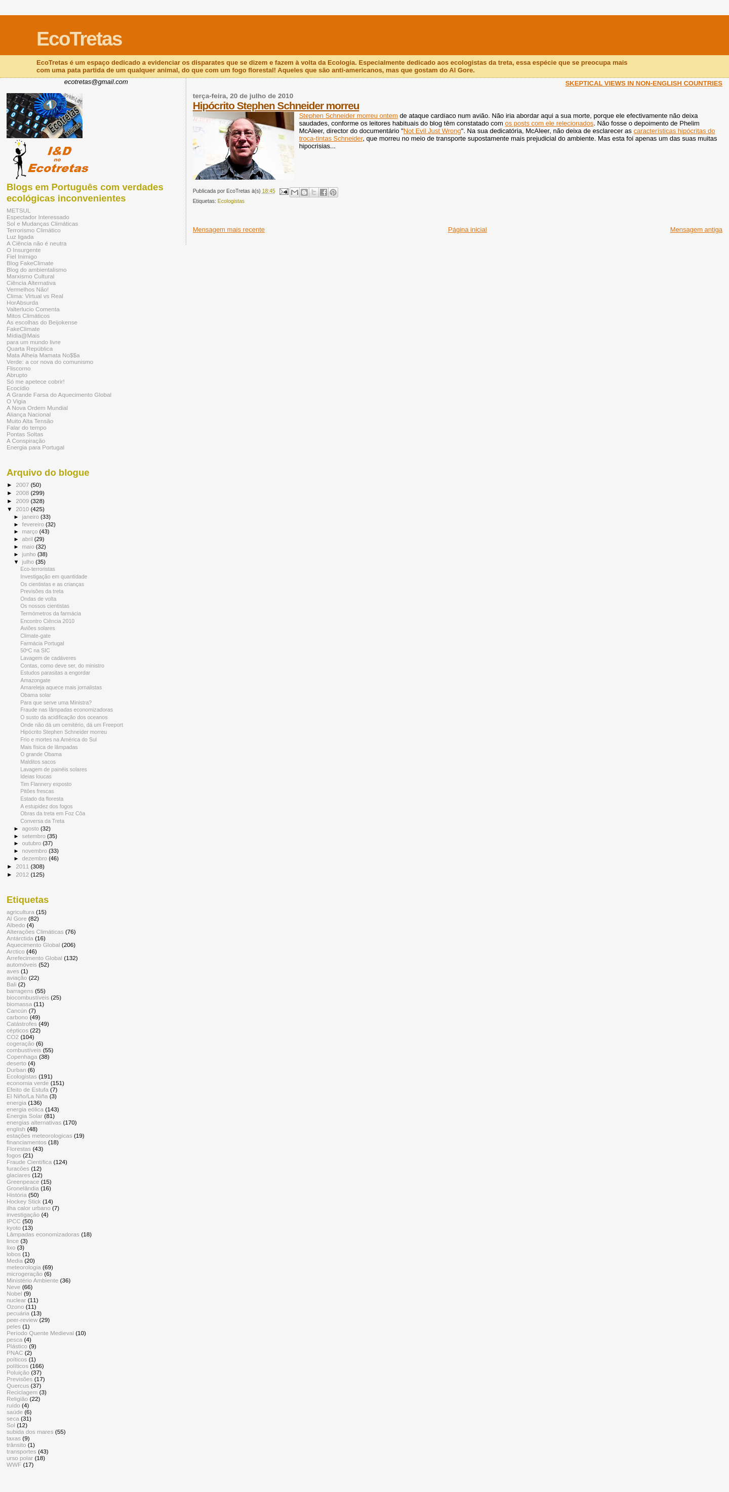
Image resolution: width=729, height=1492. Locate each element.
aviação (17, 977)
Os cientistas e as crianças (52, 584)
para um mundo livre (34, 342)
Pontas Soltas (25, 434)
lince (13, 1240)
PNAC (15, 1352)
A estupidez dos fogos (46, 806)
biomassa (19, 1004)
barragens (20, 990)
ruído (13, 1405)
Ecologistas (231, 201)
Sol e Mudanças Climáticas (42, 223)
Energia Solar (25, 1115)
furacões (18, 1168)
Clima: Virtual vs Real (35, 296)
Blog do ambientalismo (37, 269)
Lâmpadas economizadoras (43, 1234)
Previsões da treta (41, 591)
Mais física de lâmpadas (48, 747)
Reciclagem (22, 1392)
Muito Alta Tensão (30, 421)
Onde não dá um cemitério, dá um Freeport (71, 725)
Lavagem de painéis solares (53, 769)
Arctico (16, 951)
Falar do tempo (27, 427)
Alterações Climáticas (35, 931)
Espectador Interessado (38, 217)
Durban (16, 1069)
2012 (23, 874)
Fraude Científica (29, 1161)
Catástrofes (22, 1023)
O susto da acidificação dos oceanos (63, 717)
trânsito (16, 1444)
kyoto (14, 1227)
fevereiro (34, 524)
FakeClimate (23, 328)
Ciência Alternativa (31, 282)
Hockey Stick (24, 1201)
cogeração (20, 1043)
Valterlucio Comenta (33, 309)
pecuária (18, 1313)
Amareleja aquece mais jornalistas (61, 687)
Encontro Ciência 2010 (47, 621)
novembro (35, 851)
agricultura (20, 911)
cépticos (17, 1030)
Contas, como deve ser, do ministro (62, 665)
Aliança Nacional (29, 414)
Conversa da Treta (42, 821)
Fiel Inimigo (22, 256)
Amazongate (35, 680)
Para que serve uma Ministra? (56, 702)
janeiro (31, 517)
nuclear (16, 1300)
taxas (14, 1438)
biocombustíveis (28, 997)
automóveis (22, 964)
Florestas (19, 1148)
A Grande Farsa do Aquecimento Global (59, 394)
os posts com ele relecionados (549, 123)
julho (29, 562)
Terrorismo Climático (34, 230)
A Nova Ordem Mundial (37, 407)
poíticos (17, 1359)
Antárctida (20, 938)
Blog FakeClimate (30, 263)
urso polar (20, 1458)
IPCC (14, 1221)
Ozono (15, 1306)
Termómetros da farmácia (50, 613)
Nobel (14, 1293)
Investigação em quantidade (53, 576)
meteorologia (24, 1267)
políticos (17, 1365)
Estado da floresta (41, 799)
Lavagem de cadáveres (48, 658)
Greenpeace (23, 1181)
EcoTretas (79, 39)
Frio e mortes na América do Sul (58, 739)
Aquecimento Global (33, 944)
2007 (23, 484)
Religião (17, 1398)
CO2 (13, 1036)
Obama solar (35, 695)
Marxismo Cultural (30, 276)
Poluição (18, 1372)
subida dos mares (30, 1431)
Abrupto (17, 374)
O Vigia (16, 401)
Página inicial (467, 229)
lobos (14, 1254)
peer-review (22, 1319)
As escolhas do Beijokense (42, 322)
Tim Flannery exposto (45, 784)
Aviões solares (37, 628)
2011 (23, 866)
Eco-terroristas (37, 569)
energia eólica (25, 1109)
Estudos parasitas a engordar (55, 673)
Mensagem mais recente (229, 229)
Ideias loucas (36, 776)
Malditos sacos (38, 762)
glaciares (18, 1175)
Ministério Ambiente (32, 1280)
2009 (23, 501)
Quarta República (30, 348)
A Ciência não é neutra (37, 243)
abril (28, 539)
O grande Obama (41, 754)
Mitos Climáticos (28, 315)
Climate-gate (35, 636)
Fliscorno (19, 368)
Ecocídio (18, 388)
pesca (14, 1339)
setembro (34, 836)
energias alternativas (34, 1122)
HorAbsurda (22, 302)
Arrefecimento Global (34, 958)
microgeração (25, 1273)
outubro (32, 843)
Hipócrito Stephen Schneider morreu (276, 105)
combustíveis (24, 1050)
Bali (12, 984)
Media (15, 1260)
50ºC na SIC (35, 650)
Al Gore (17, 918)
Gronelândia (23, 1188)
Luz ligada (20, 236)
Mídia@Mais (23, 335)
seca (13, 1418)
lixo (11, 1247)
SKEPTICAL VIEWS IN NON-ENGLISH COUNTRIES (643, 83)
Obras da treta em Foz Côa (52, 813)
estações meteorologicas (39, 1135)
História (17, 1194)
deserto (16, 1063)
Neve (13, 1286)
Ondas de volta (38, 599)
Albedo (16, 925)
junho (29, 554)
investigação (23, 1214)
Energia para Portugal (35, 447)
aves (13, 971)
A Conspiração (26, 440)
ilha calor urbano (29, 1208)
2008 (23, 492)
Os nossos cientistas (44, 606)
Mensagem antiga (696, 229)
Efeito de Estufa (28, 1089)
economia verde (28, 1083)
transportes (21, 1451)
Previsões (19, 1379)
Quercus (18, 1385)
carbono (17, 1017)
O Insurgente (24, 249)
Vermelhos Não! (28, 289)
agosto (31, 828)
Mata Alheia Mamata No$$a (43, 355)
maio (29, 547)
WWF (14, 1464)
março (30, 531)
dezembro (35, 858)
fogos (14, 1155)
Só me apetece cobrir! (36, 381)
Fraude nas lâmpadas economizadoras (66, 710)
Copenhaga (22, 1056)
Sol (11, 1425)
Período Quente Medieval (40, 1333)
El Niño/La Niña (27, 1096)
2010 (23, 509)
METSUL (19, 210)
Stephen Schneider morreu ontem (348, 115)
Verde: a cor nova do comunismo (50, 361)
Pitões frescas (37, 791)
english (16, 1129)
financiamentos (27, 1142)
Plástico (17, 1346)
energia (16, 1102)
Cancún (17, 1010)
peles (14, 1326)
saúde (15, 1411)
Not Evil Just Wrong (432, 131)
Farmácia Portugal (42, 643)
